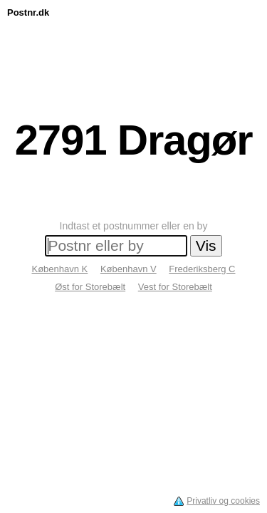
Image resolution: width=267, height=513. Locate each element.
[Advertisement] (133, 55)
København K (59, 269)
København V (128, 269)
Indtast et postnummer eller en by (134, 226)
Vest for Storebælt (175, 286)
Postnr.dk (28, 12)
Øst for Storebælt (90, 286)
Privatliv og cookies (223, 501)
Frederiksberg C (202, 269)
